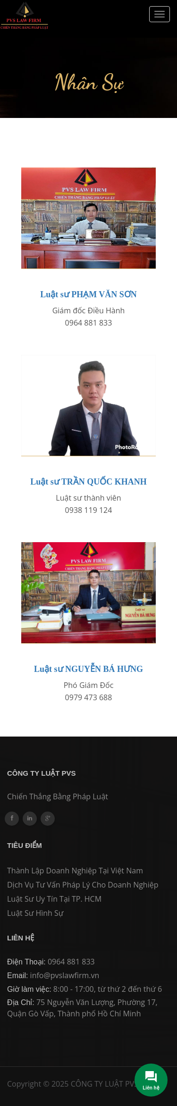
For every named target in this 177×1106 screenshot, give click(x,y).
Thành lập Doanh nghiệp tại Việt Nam (75, 870)
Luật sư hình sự (35, 913)
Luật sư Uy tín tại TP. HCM (54, 899)
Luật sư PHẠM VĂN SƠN (88, 294)
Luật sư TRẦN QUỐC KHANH (88, 481)
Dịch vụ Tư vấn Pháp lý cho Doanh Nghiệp (83, 885)
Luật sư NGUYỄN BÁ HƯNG (88, 669)
